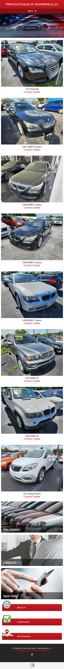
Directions (39, 650)
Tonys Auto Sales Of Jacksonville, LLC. (32, 4)
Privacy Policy (28, 650)
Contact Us (18, 650)
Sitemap (47, 650)
